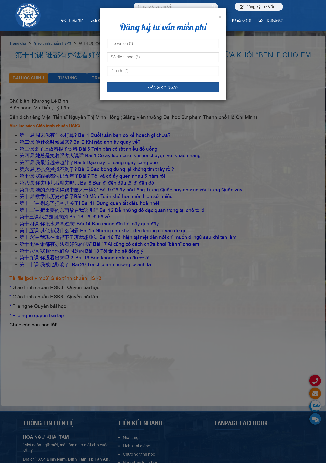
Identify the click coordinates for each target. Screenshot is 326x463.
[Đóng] (219, 17)
